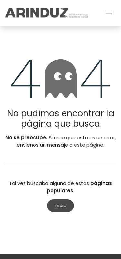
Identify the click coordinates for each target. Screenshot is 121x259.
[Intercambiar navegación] (109, 12)
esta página (88, 144)
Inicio (60, 205)
